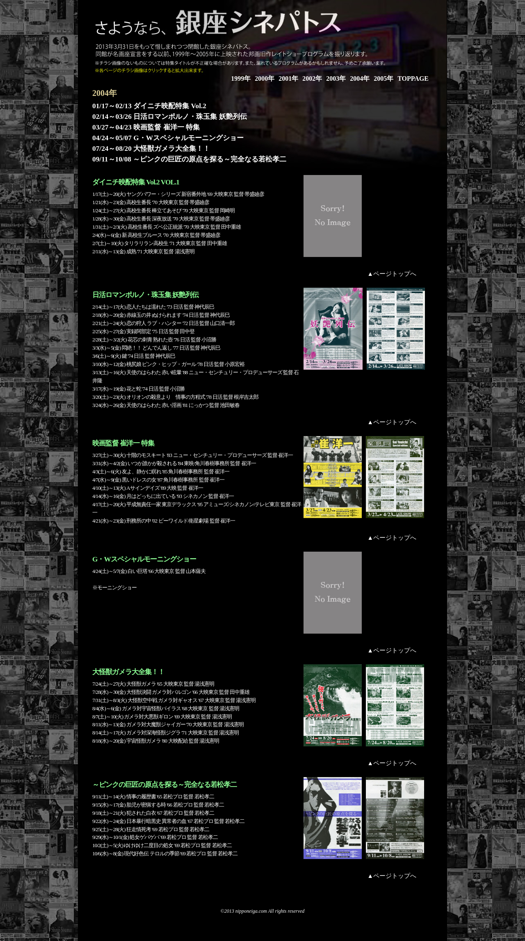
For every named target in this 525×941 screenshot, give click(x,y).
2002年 (312, 78)
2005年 (383, 78)
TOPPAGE (413, 78)
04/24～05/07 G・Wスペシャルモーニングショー (168, 138)
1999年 (241, 78)
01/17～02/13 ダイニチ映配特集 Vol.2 (149, 106)
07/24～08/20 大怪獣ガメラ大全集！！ (151, 148)
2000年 (264, 78)
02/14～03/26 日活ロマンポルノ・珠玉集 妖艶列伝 (169, 116)
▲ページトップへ (391, 273)
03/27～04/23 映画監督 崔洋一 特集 (146, 127)
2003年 (336, 78)
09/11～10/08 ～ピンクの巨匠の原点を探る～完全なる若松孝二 (189, 159)
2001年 (288, 78)
